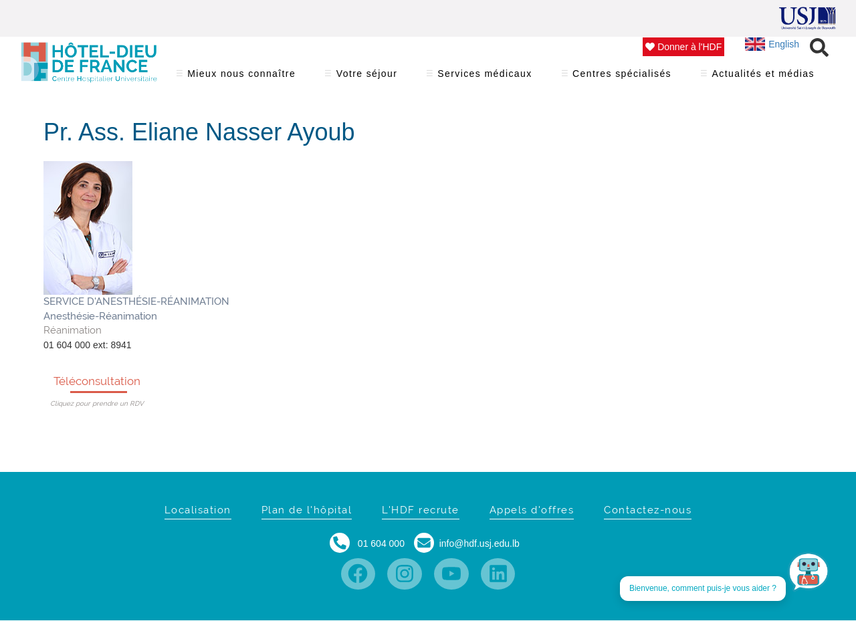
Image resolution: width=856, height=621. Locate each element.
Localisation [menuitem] (198, 510)
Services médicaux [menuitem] (485, 78)
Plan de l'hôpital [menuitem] (306, 510)
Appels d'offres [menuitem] (532, 510)
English (772, 44)
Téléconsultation (97, 381)
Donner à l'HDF (683, 46)
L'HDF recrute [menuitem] (420, 510)
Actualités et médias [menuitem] (763, 78)
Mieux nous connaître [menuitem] (242, 78)
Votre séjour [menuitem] (366, 78)
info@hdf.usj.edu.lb (479, 543)
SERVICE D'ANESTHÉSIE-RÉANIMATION (136, 301)
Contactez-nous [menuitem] (647, 510)
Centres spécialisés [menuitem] (622, 78)
